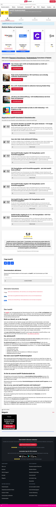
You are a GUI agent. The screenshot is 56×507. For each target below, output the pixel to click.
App (34, 7)
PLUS (38, 7)
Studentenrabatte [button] (5, 7)
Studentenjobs (5, 486)
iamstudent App (32, 478)
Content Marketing (33, 492)
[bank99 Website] (12, 263)
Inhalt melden (5, 409)
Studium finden (5, 492)
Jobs (54, 7)
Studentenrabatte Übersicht (35, 466)
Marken (13, 7)
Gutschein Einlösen (17, 68)
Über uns (4, 466)
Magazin (43, 7)
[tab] (7, 19)
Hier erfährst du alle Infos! (33, 333)
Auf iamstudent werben (34, 486)
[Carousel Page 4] (47, 54)
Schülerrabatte (5, 498)
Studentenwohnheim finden (8, 489)
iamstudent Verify (33, 495)
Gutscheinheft (28, 7)
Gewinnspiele (20, 7)
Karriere (3, 469)
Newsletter (31, 481)
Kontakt (3, 475)
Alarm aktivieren (18, 280)
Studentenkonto (31, 58)
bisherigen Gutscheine (15, 60)
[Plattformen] (33, 2)
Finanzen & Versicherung (17, 58)
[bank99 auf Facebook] (5, 263)
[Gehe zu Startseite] (28, 2)
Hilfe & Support (5, 472)
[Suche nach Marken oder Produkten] (28, 4)
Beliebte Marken (32, 469)
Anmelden (52, 1)
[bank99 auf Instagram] (9, 263)
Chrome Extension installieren (28, 444)
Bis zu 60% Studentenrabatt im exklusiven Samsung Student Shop (30, 86)
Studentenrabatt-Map (34, 472)
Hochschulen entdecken (7, 495)
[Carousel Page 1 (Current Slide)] (8, 54)
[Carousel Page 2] (21, 54)
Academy (49, 7)
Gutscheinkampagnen (34, 489)
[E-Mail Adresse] (28, 277)
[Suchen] (2, 4)
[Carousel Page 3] (34, 54)
